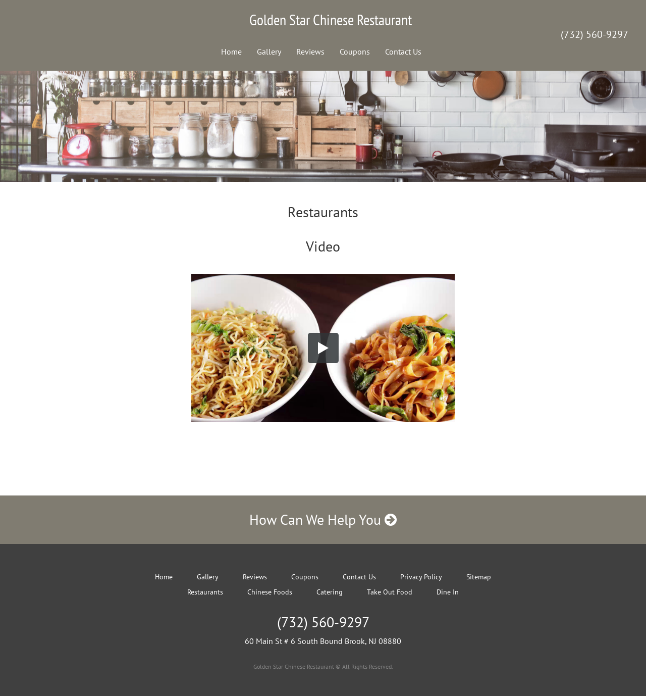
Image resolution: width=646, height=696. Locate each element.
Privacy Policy (421, 576)
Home (231, 51)
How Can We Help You (323, 519)
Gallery (269, 51)
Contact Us (403, 51)
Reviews (310, 51)
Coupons (355, 51)
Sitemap (478, 576)
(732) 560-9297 (594, 34)
